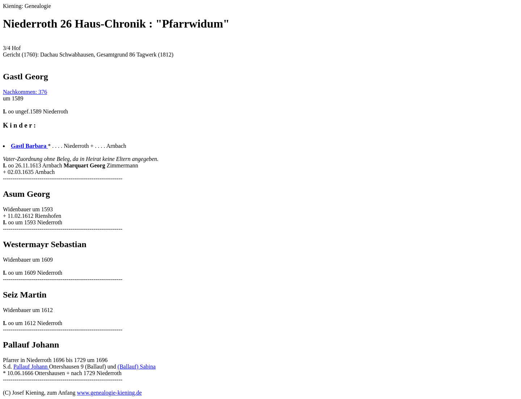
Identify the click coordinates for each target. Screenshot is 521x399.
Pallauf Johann (31, 366)
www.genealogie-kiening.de (109, 393)
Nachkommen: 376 (25, 92)
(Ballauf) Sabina (137, 366)
